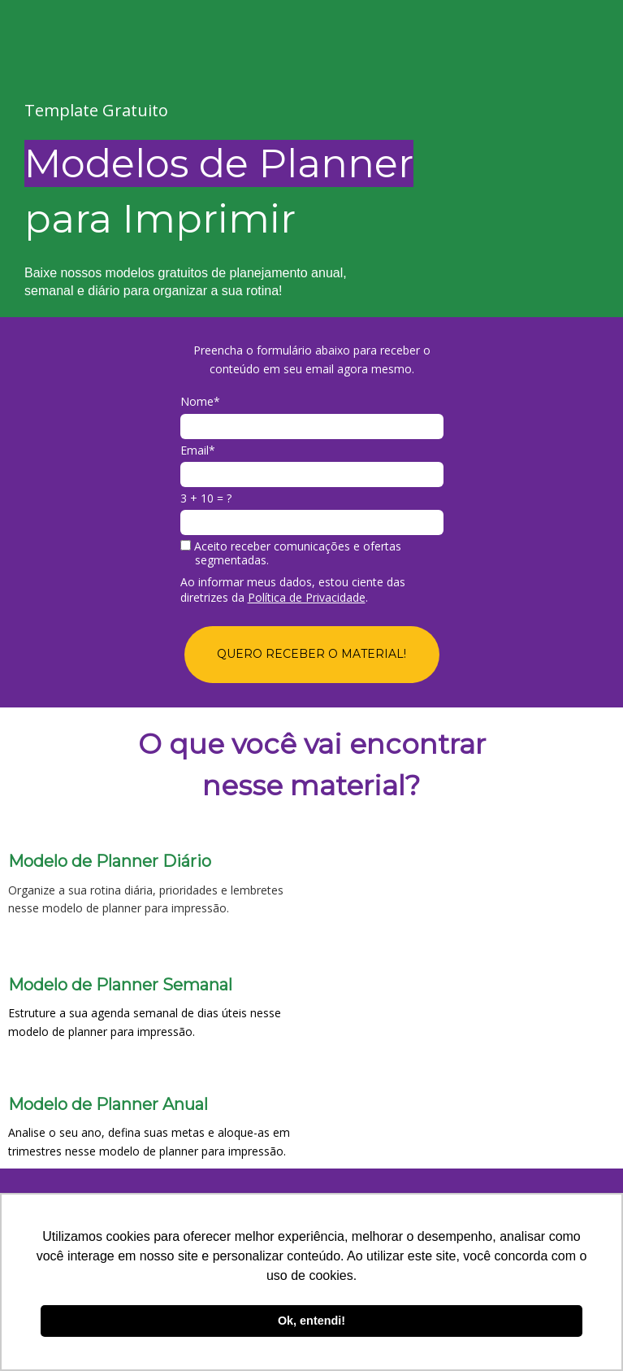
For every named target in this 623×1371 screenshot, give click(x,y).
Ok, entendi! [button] (311, 1320)
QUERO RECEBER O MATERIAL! (311, 653)
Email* (197, 450)
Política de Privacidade (307, 597)
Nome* (200, 401)
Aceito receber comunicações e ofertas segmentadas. (290, 553)
